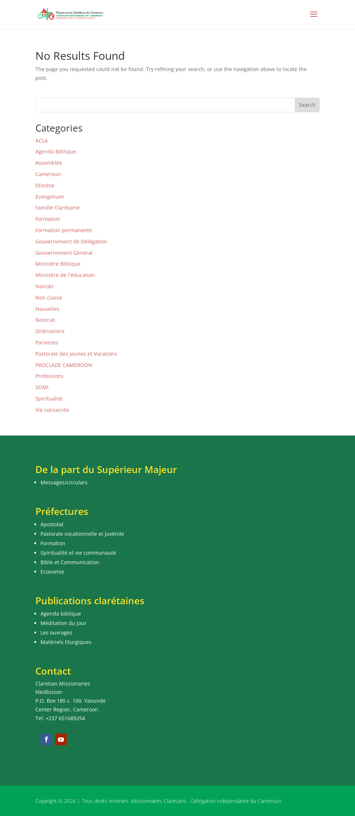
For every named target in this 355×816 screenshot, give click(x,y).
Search (307, 104)
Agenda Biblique (55, 151)
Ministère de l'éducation (65, 275)
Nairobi (44, 286)
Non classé (48, 297)
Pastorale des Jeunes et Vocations (76, 353)
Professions (49, 375)
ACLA (41, 140)
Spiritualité (48, 398)
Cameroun (48, 174)
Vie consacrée (52, 409)
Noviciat (45, 319)
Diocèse (44, 185)
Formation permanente (63, 230)
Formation (47, 218)
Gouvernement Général (64, 252)
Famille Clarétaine (57, 207)
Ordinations (50, 331)
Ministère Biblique (58, 263)
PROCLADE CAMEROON (63, 365)
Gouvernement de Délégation (71, 241)
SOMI (42, 387)
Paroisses (46, 342)
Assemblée (48, 162)
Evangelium (49, 196)
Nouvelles (47, 308)
